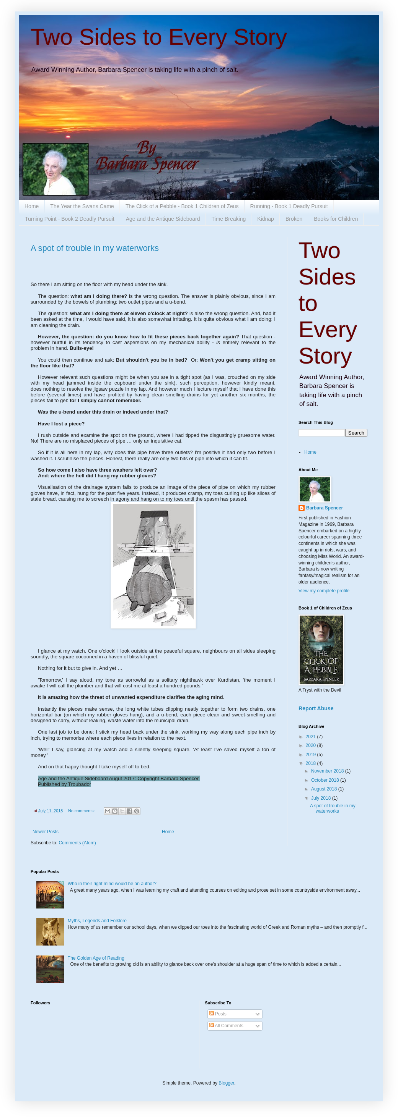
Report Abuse (315, 708)
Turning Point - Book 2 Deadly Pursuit (69, 219)
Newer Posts (46, 831)
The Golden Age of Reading (96, 958)
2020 (311, 745)
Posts (218, 1014)
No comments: (82, 810)
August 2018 (324, 789)
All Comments (226, 1025)
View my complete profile (323, 590)
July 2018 (321, 798)
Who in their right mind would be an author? (112, 883)
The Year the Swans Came (82, 206)
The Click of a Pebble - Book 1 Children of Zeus (182, 206)
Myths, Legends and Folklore (97, 920)
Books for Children (336, 219)
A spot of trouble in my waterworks (95, 248)
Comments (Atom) (77, 842)
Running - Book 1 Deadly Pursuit (289, 206)
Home (31, 206)
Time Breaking (229, 219)
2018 (311, 763)
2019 (311, 754)
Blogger (226, 1083)
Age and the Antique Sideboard (163, 219)
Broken (293, 219)
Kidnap (265, 219)
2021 (311, 736)
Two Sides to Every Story (159, 37)
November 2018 (328, 771)
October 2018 (325, 780)
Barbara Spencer (324, 508)
